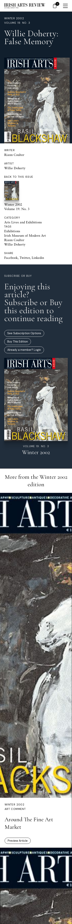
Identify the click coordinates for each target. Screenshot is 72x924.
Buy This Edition (17, 341)
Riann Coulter (14, 155)
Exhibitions (12, 231)
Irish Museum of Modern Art (25, 235)
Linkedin (38, 258)
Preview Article (18, 841)
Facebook (11, 258)
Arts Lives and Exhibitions (23, 222)
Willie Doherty (15, 168)
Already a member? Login (24, 350)
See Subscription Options (24, 333)
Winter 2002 (14, 18)
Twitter (25, 258)
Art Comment (15, 809)
